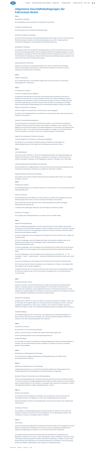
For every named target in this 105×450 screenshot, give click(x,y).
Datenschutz (25, 447)
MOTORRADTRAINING (67, 3)
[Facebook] (94, 3)
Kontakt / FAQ (13, 447)
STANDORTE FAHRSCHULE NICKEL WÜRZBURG (41, 2)
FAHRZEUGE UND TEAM (78, 2)
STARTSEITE (27, 2)
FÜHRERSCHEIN (56, 3)
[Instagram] (92, 3)
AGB (31, 447)
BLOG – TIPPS (87, 2)
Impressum (19, 447)
